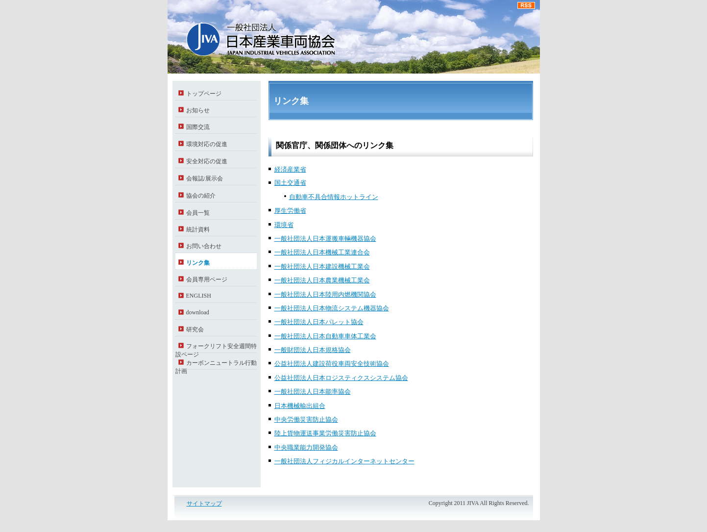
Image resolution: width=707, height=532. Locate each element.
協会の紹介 (201, 195)
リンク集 (198, 262)
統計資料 (198, 229)
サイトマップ (204, 503)
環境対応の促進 (206, 144)
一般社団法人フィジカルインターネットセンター (344, 461)
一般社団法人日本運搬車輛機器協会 (325, 238)
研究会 (195, 329)
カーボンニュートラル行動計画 (216, 364)
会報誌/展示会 (204, 178)
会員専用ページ (206, 279)
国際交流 (198, 127)
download (197, 312)
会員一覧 (198, 212)
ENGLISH (198, 295)
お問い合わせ (203, 246)
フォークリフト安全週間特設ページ (216, 348)
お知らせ (198, 110)
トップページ (203, 93)
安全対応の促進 (206, 161)
